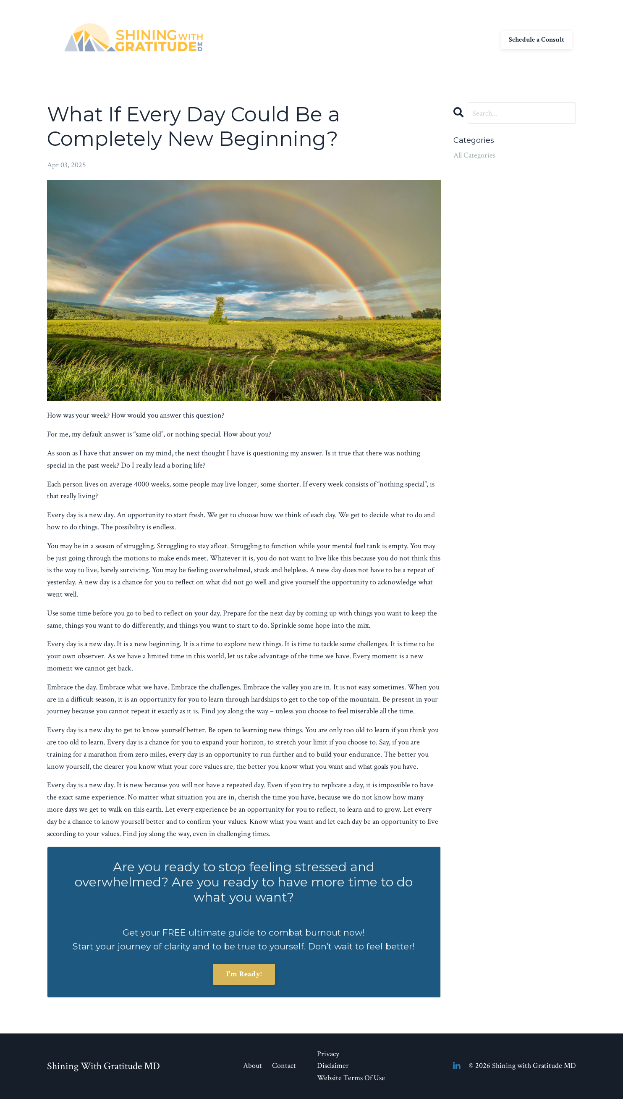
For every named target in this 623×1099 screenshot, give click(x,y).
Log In (483, 39)
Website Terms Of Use (351, 1078)
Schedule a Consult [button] (537, 39)
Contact (389, 39)
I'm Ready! (244, 974)
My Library (426, 39)
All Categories (474, 155)
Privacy (328, 1054)
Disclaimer (333, 1065)
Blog (458, 39)
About (359, 39)
